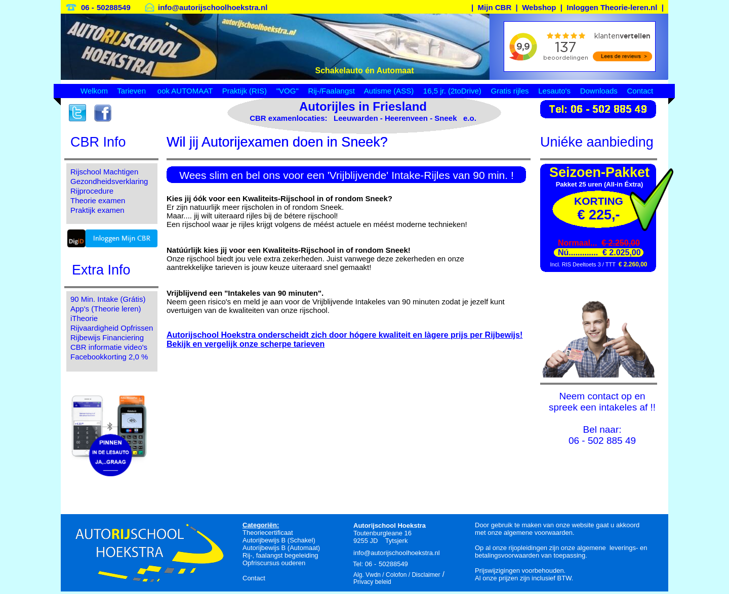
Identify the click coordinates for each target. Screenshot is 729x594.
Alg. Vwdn (367, 574)
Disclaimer (426, 574)
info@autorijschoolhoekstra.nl (212, 7)
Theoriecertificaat (267, 532)
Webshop (539, 7)
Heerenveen (406, 118)
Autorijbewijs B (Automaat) (281, 548)
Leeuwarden (356, 118)
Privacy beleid (372, 581)
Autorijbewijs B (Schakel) (278, 540)
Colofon (396, 574)
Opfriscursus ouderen (273, 563)
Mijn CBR (495, 7)
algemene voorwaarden (538, 532)
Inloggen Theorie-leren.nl (611, 7)
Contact (253, 578)
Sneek (445, 118)
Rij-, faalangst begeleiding (280, 555)
